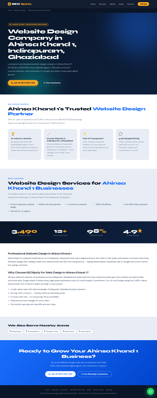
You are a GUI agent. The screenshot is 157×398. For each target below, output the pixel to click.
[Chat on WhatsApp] (150, 391)
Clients (112, 4)
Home (93, 4)
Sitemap (109, 390)
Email (89, 390)
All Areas (64, 390)
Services (102, 4)
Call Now (143, 4)
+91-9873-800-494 (77, 390)
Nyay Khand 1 (68, 331)
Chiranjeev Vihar (51, 331)
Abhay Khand (15, 331)
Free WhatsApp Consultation (94, 374)
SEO (20, 4)
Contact (130, 4)
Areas (121, 4)
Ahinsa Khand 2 (32, 331)
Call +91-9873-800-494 (23, 83)
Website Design (20, 10)
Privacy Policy (98, 390)
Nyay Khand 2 (85, 331)
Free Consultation (52, 83)
